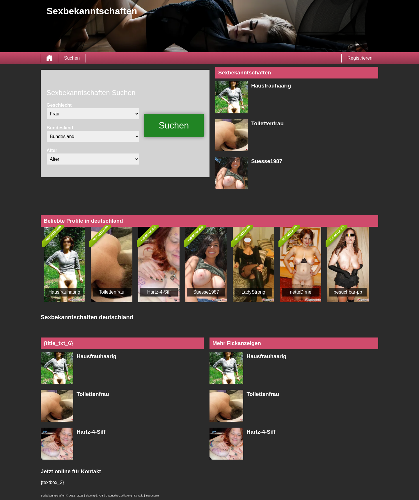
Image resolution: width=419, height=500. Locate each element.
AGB (100, 495)
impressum (152, 495)
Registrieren (359, 58)
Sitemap (90, 495)
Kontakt (138, 495)
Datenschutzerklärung (119, 495)
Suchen (72, 58)
